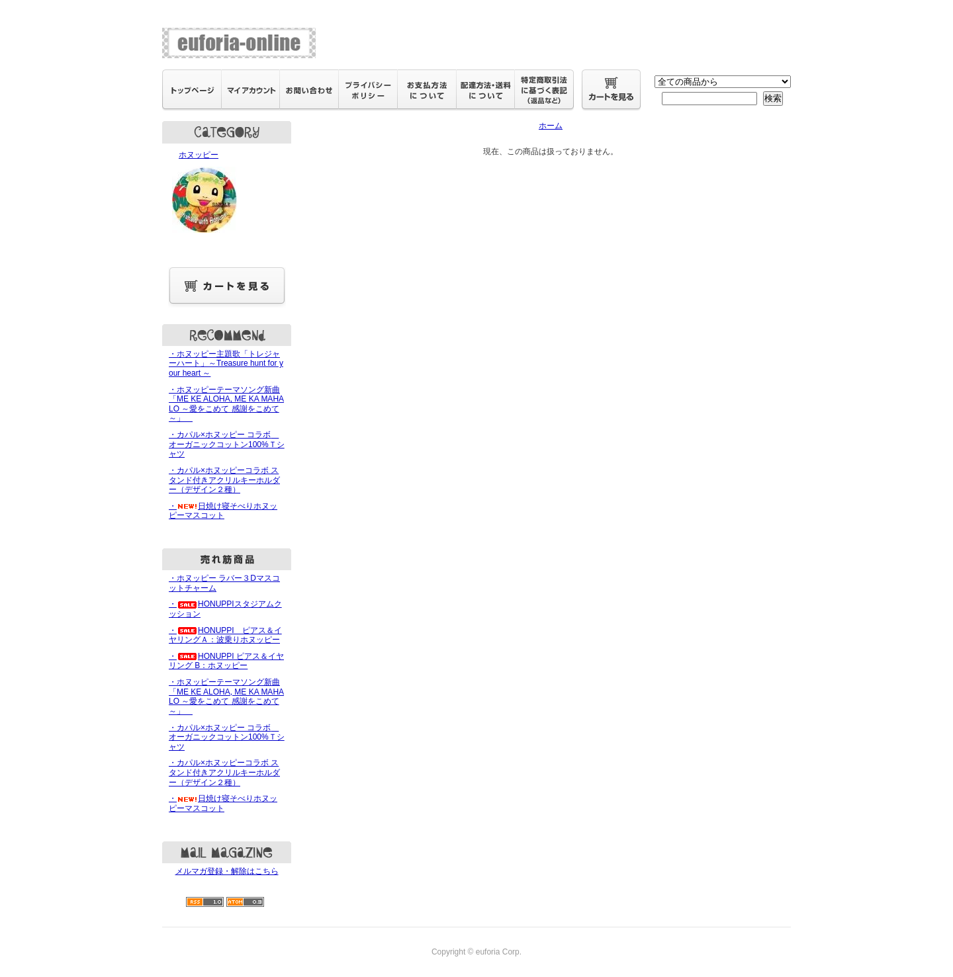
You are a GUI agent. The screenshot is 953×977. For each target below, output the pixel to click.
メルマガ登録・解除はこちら (227, 871)
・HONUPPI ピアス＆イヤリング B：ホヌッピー (226, 661)
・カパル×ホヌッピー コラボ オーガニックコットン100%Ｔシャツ (227, 444)
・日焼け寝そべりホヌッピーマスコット (223, 511)
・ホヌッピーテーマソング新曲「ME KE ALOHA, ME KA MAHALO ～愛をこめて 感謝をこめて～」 (226, 404)
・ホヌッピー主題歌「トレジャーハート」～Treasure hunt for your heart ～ (226, 363)
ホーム (551, 125)
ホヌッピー (227, 193)
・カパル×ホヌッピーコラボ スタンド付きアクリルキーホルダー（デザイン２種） (224, 480)
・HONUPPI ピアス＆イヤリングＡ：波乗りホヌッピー (225, 635)
